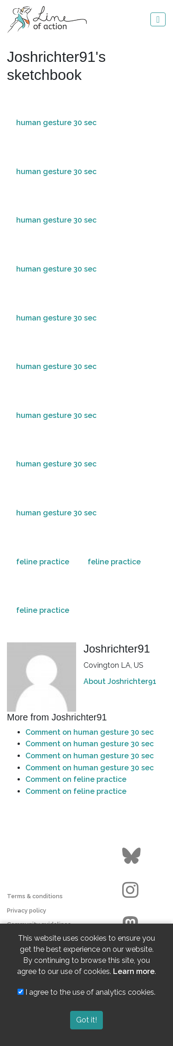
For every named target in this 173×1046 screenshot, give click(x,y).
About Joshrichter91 (120, 681)
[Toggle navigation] (158, 19)
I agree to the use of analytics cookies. (86, 992)
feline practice (42, 561)
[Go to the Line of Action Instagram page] (132, 890)
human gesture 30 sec (56, 122)
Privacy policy (26, 910)
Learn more (134, 971)
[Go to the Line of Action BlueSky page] (132, 856)
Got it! (86, 1020)
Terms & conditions (35, 896)
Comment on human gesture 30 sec (89, 732)
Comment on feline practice (75, 779)
